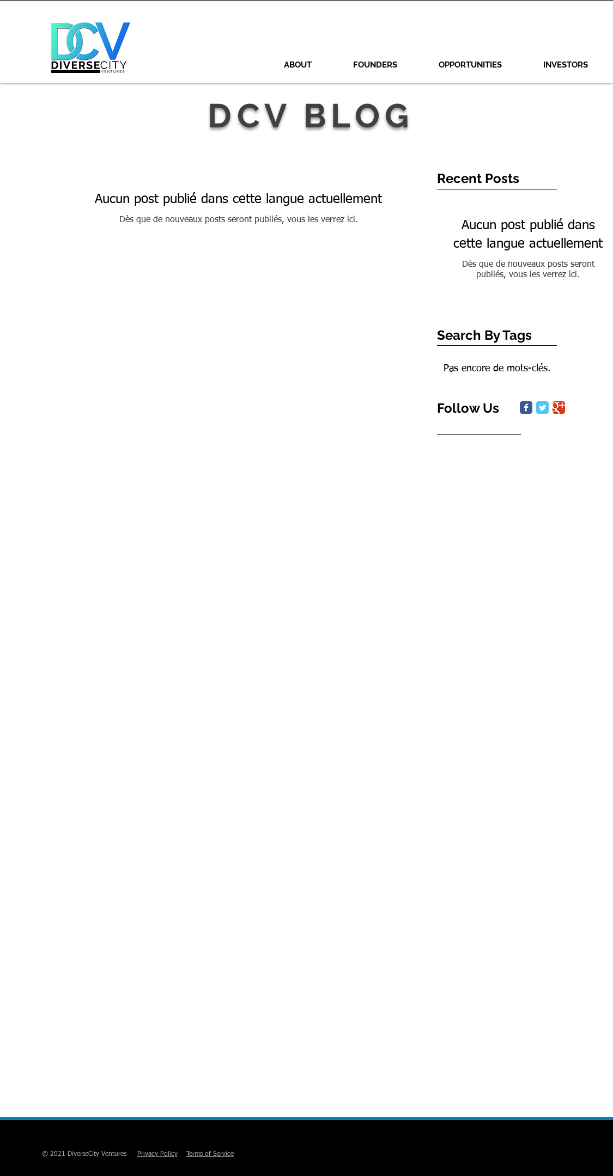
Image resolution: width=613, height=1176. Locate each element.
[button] (375, 65)
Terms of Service (210, 1154)
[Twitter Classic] (542, 407)
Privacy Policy (157, 1154)
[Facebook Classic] (526, 407)
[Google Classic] (559, 407)
